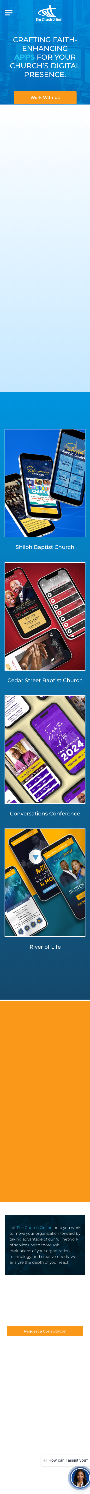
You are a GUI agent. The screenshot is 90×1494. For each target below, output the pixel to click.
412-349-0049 (45, 1305)
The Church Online (35, 1227)
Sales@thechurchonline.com (45, 1312)
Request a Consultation (45, 1331)
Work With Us (45, 97)
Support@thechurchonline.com (45, 1319)
